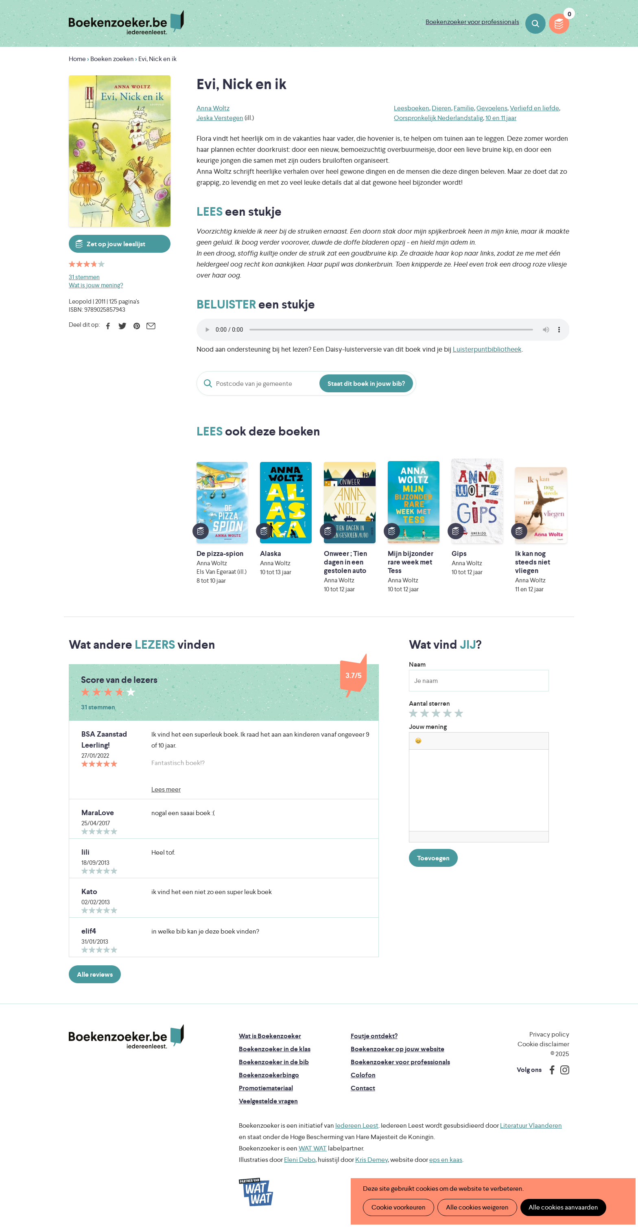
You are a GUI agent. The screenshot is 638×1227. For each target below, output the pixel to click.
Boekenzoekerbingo (269, 1075)
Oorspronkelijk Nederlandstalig (438, 118)
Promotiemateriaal (266, 1088)
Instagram (562, 1069)
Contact (363, 1088)
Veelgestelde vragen (268, 1101)
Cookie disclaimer (543, 1044)
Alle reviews (95, 974)
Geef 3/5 (437, 715)
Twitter (122, 326)
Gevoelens (491, 108)
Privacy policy (549, 1034)
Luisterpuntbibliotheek (487, 349)
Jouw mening (428, 726)
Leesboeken (411, 108)
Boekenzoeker (126, 22)
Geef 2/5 (425, 715)
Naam (417, 664)
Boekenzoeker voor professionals (472, 21)
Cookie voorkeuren (398, 1207)
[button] (418, 740)
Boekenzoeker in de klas (274, 1049)
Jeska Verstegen (220, 118)
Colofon (363, 1075)
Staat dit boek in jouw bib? (366, 383)
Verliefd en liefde (534, 108)
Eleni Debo (299, 1159)
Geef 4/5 (448, 715)
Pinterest (136, 326)
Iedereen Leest (356, 1125)
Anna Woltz (213, 108)
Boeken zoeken (535, 23)
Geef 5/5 (459, 715)
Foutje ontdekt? (374, 1036)
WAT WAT (313, 1148)
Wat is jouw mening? (96, 285)
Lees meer (166, 789)
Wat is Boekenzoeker (270, 1036)
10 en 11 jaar (500, 118)
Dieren (441, 108)
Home (77, 59)
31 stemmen (84, 277)
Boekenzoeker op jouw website (397, 1049)
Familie (464, 108)
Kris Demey (371, 1159)
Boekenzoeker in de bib (274, 1062)
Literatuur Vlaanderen (531, 1125)
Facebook (108, 326)
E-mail (151, 326)
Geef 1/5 (414, 715)
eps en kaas (445, 1159)
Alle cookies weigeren (477, 1207)
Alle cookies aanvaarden (563, 1207)
